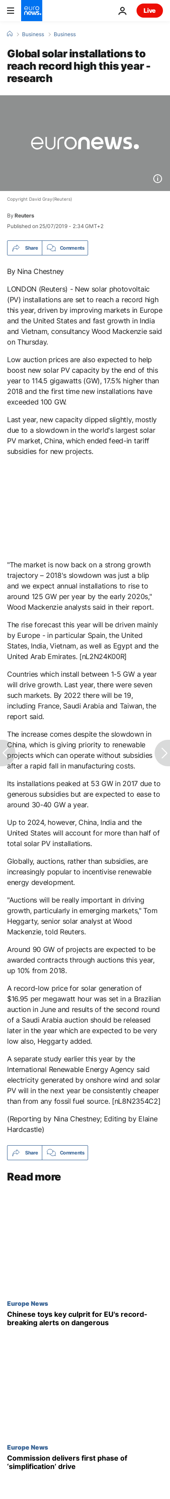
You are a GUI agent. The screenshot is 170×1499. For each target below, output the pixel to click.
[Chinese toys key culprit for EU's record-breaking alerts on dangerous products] (85, 1318)
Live (150, 10)
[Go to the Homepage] (31, 10)
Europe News (27, 1303)
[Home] (9, 34)
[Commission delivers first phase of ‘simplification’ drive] (85, 1462)
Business (33, 34)
